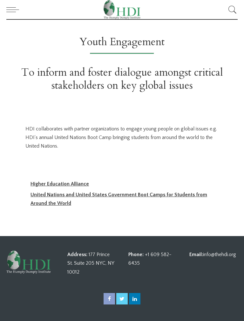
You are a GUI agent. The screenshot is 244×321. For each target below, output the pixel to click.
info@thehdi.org (219, 254)
